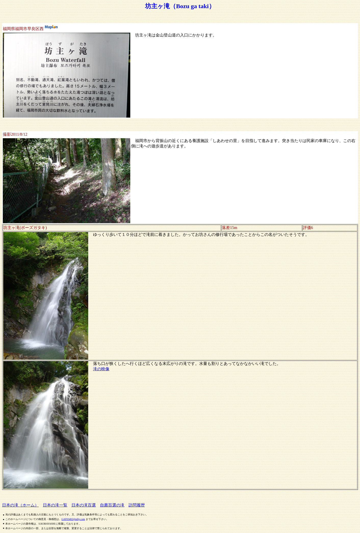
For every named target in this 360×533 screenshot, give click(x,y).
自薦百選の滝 (112, 505)
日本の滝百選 (83, 505)
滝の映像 (101, 369)
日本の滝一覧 (55, 505)
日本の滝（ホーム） (20, 505)
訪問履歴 (136, 505)
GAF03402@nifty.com (73, 519)
